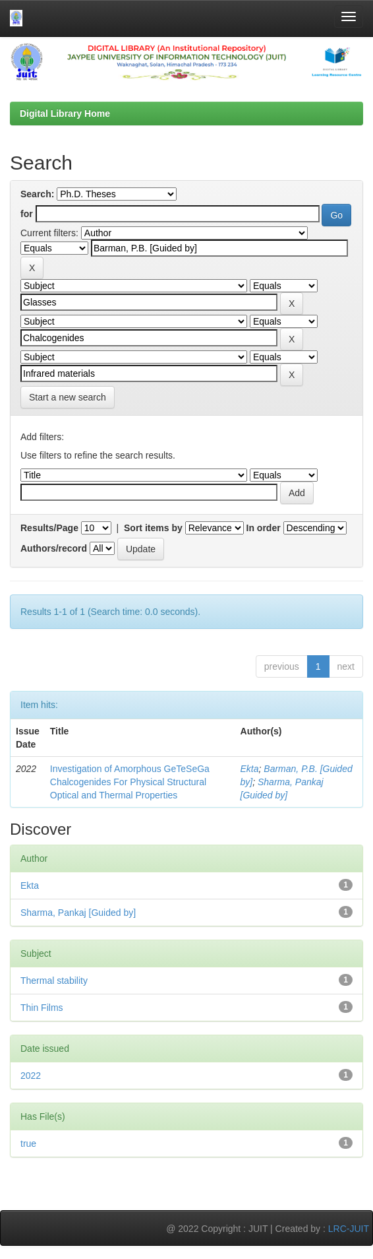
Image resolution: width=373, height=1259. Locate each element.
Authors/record (53, 548)
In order (263, 528)
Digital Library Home (65, 113)
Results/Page (49, 528)
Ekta (250, 768)
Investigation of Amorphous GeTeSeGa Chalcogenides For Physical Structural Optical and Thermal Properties (130, 781)
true (28, 1143)
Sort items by (153, 528)
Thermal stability (54, 980)
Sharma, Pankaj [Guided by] (78, 912)
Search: (37, 194)
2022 (30, 1075)
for (26, 214)
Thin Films (41, 1007)
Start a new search (67, 397)
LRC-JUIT (348, 1228)
